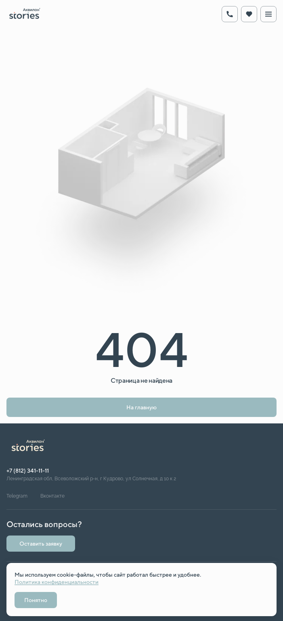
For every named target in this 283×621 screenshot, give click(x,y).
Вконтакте (52, 496)
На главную (141, 407)
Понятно (35, 600)
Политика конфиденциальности (57, 582)
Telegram (16, 496)
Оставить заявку (40, 543)
